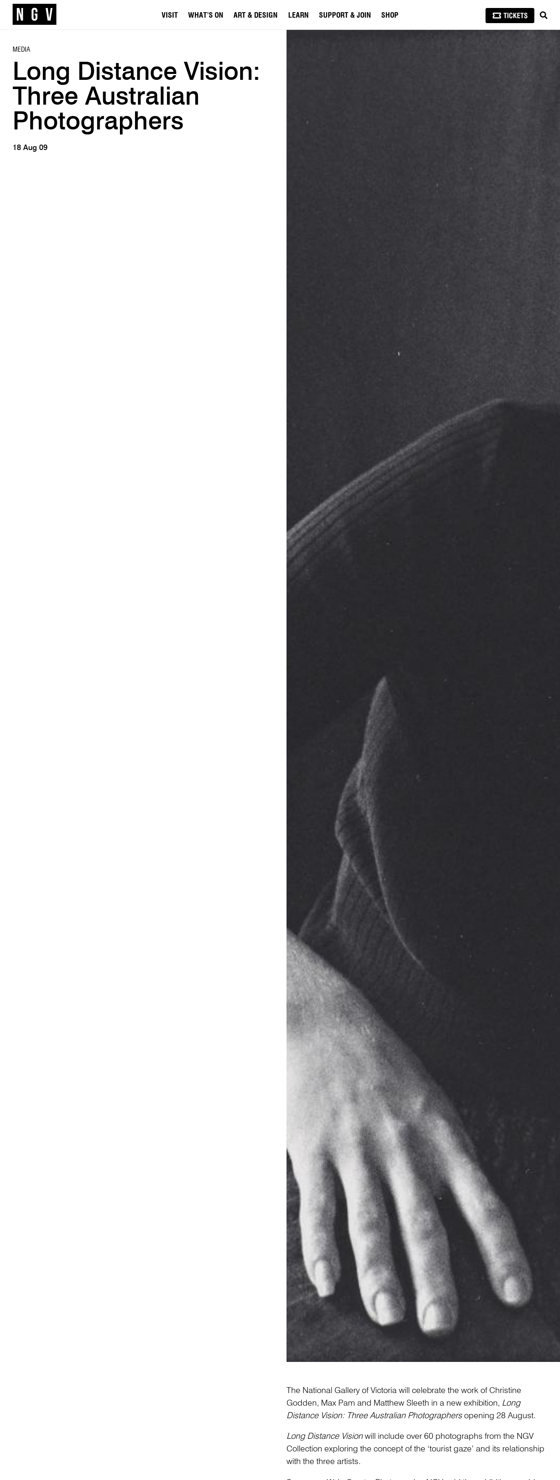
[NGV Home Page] (34, 15)
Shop (389, 15)
